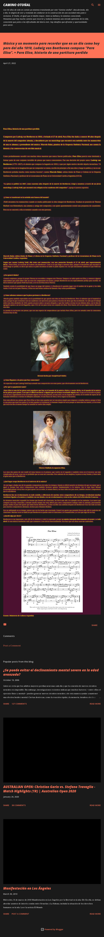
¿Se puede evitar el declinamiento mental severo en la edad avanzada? (51, 672)
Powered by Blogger (52, 929)
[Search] (92, 4)
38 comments (19, 805)
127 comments (19, 703)
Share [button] (95, 625)
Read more (95, 703)
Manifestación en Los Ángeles (27, 888)
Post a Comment (12, 645)
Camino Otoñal (16, 5)
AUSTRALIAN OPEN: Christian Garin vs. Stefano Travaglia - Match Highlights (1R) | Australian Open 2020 (49, 789)
